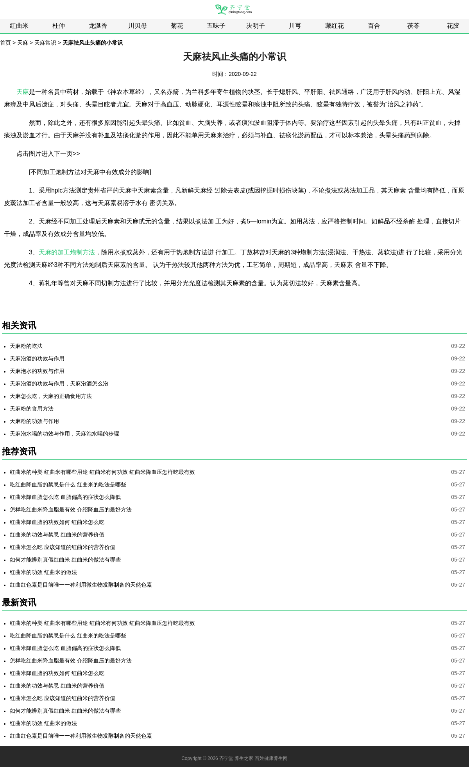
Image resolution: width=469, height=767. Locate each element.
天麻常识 (45, 43)
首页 (5, 43)
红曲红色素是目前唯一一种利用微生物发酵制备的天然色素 (81, 585)
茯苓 (413, 25)
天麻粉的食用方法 (32, 408)
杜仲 (58, 25)
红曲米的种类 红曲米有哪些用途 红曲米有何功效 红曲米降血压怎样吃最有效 (102, 472)
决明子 (255, 25)
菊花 (177, 25)
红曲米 (19, 25)
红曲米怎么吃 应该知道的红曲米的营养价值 (62, 547)
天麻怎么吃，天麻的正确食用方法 (51, 396)
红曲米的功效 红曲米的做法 (43, 572)
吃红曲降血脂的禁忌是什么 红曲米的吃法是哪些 (68, 484)
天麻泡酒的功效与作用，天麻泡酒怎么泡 (59, 383)
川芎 (295, 25)
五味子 (216, 25)
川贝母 (137, 25)
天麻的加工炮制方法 (67, 252)
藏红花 (334, 25)
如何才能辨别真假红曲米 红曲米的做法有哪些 (65, 559)
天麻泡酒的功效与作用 (37, 358)
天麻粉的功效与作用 (34, 421)
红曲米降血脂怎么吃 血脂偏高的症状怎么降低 (65, 497)
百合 (374, 25)
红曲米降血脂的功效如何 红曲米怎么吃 (57, 522)
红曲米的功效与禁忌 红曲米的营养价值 (57, 534)
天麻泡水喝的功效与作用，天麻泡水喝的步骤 (64, 433)
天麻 (22, 43)
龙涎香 (98, 25)
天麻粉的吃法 (26, 346)
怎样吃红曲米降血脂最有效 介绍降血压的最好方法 (71, 509)
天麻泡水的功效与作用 (37, 371)
